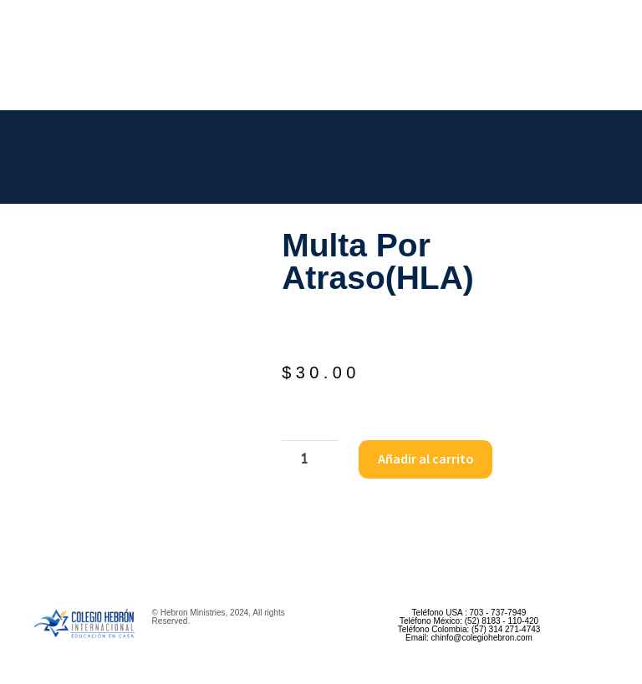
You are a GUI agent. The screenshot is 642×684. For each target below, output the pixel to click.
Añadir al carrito (426, 458)
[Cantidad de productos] (310, 459)
